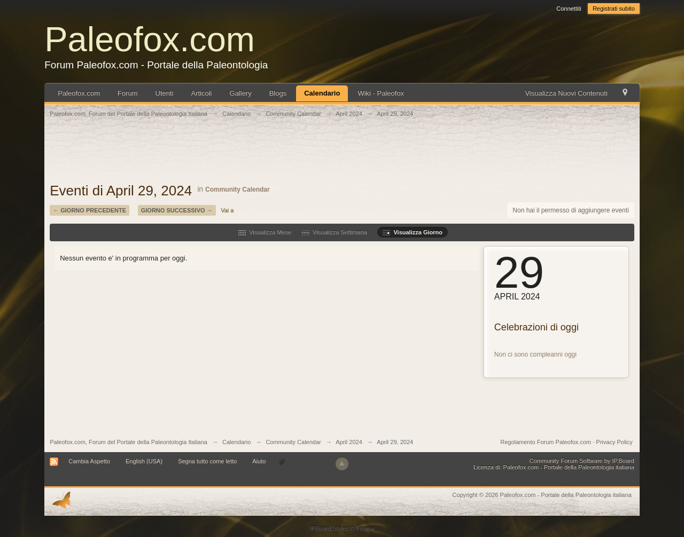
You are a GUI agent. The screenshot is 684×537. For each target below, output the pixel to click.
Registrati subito (614, 8)
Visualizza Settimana (334, 232)
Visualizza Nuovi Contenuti (566, 93)
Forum (128, 93)
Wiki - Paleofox (380, 93)
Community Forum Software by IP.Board (582, 460)
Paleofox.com (149, 39)
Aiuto (259, 461)
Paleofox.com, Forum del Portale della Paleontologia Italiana (128, 442)
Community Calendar (237, 189)
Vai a (227, 210)
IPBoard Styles (329, 528)
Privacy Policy (614, 442)
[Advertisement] (342, 156)
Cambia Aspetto (89, 461)
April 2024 (349, 442)
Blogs (278, 93)
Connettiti (568, 8)
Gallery (241, 93)
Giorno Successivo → (177, 210)
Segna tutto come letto (207, 461)
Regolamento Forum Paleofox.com (545, 442)
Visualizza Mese (264, 232)
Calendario (322, 93)
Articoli (201, 93)
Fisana (365, 528)
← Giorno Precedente (89, 210)
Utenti (165, 93)
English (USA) (144, 461)
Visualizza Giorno (412, 232)
